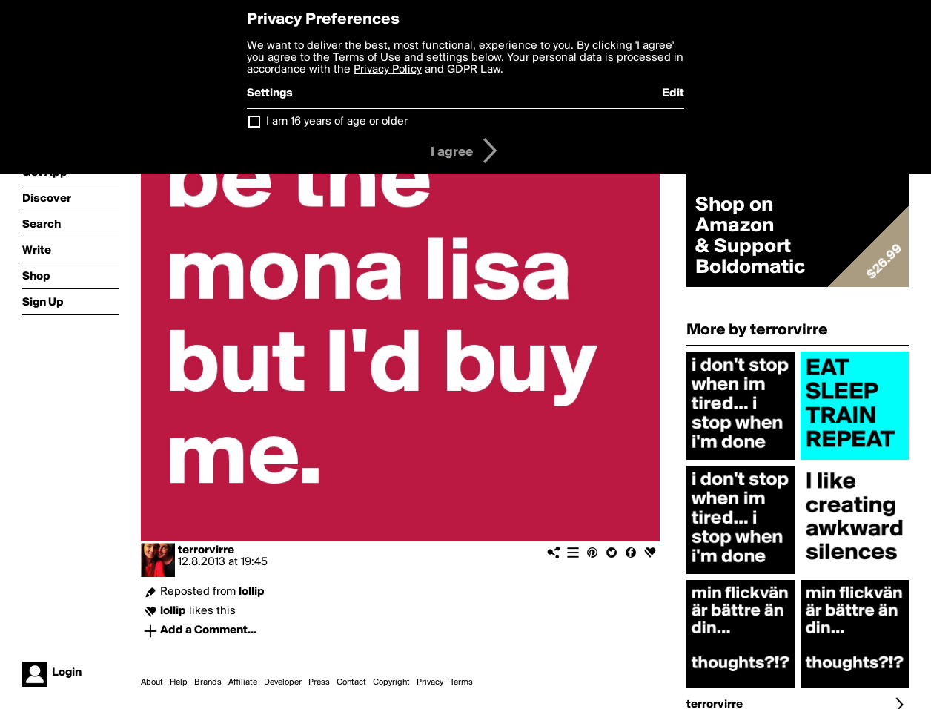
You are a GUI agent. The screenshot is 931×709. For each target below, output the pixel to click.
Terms (461, 682)
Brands (208, 682)
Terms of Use (367, 58)
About (152, 682)
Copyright (391, 682)
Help (179, 682)
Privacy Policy (388, 70)
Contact (351, 682)
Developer (283, 682)
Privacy (430, 682)
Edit (673, 93)
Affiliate (242, 682)
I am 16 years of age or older (337, 122)
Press (319, 682)
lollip (252, 592)
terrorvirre (206, 550)
